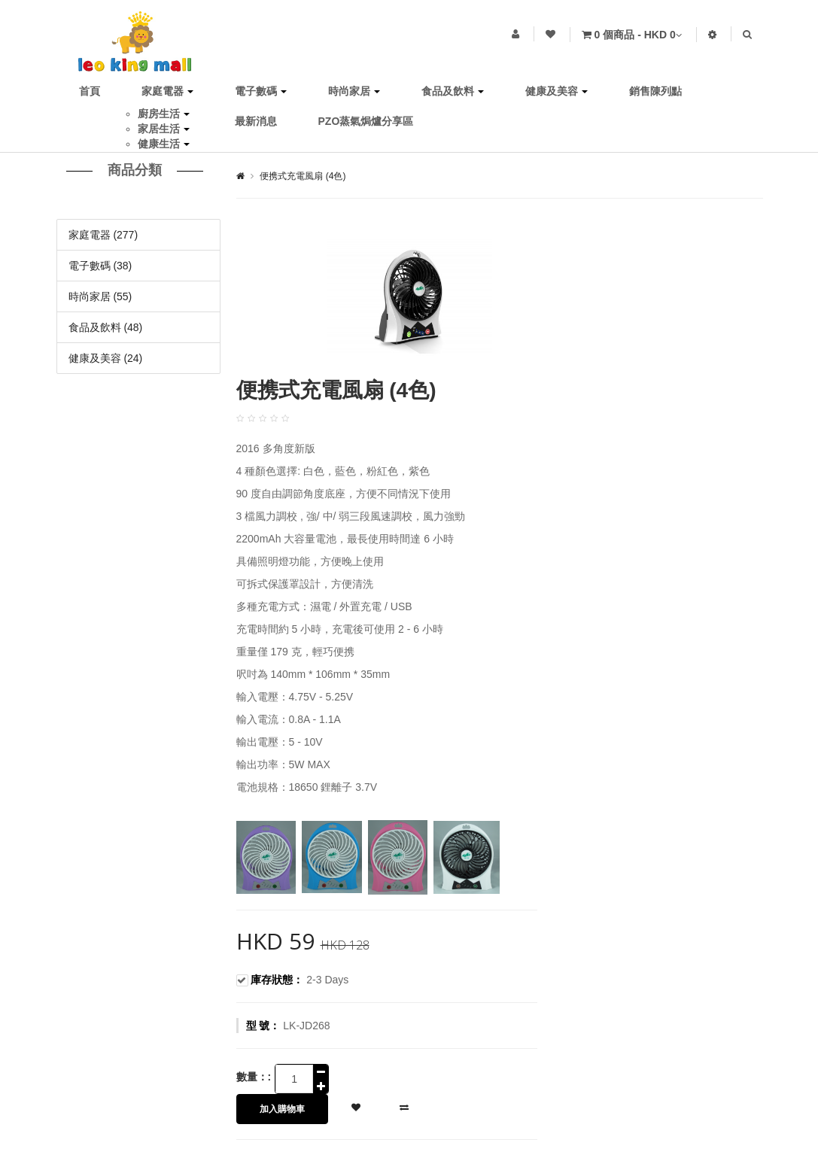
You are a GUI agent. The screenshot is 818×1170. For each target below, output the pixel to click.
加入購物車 (282, 1109)
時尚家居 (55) (100, 296)
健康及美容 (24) (105, 358)
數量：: (254, 1077)
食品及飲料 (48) (105, 327)
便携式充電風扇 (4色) (302, 176)
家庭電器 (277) (103, 235)
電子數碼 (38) (100, 266)
